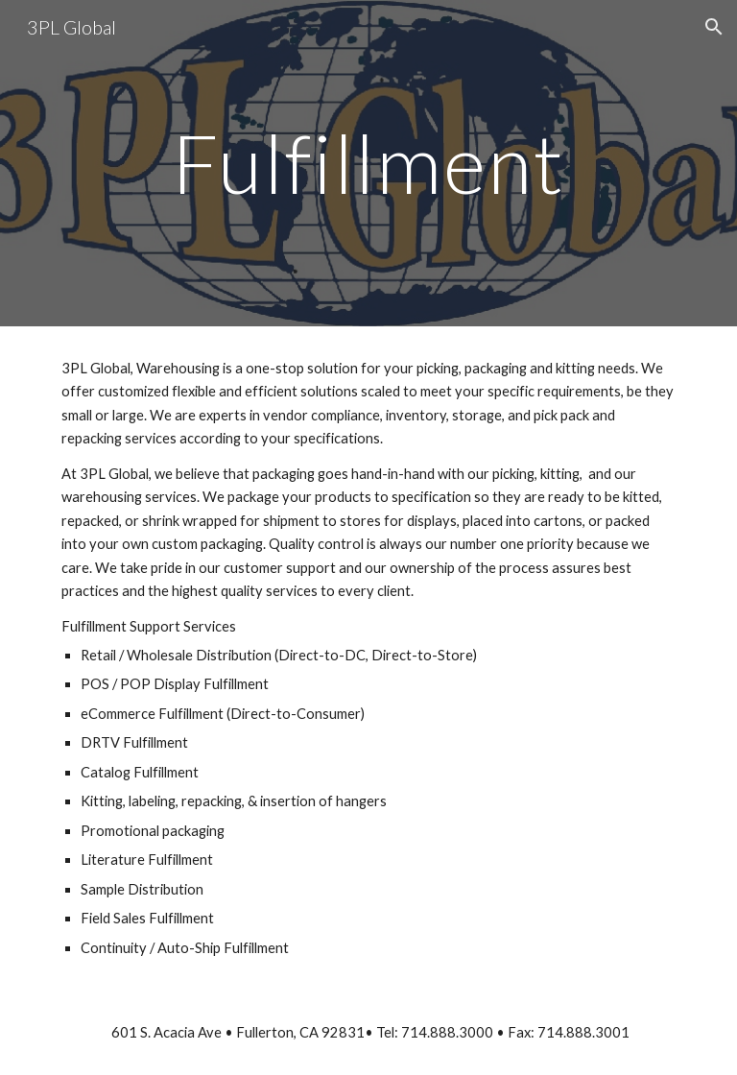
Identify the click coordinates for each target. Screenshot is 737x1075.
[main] (368, 162)
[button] (714, 27)
